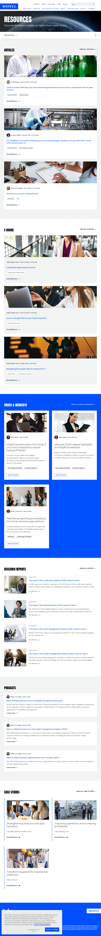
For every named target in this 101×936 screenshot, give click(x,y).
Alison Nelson (63, 437)
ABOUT (63, 8)
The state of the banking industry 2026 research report (53, 605)
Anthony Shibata (16, 135)
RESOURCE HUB (73, 8)
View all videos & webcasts (82, 404)
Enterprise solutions (31, 468)
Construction (11, 374)
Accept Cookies (52, 929)
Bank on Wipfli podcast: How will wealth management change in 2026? (37, 729)
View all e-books (87, 229)
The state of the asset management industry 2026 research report (58, 629)
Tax (18, 198)
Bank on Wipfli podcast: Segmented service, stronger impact (33, 758)
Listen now (11, 713)
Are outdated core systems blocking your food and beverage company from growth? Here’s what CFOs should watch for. (49, 142)
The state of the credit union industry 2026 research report (54, 580)
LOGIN (59, 4)
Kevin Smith (14, 437)
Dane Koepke (15, 82)
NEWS (44, 4)
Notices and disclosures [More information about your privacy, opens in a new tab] (42, 924)
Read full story (12, 101)
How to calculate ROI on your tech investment (26, 318)
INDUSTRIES (27, 8)
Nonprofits (11, 536)
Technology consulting (26, 148)
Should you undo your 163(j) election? (23, 194)
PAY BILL (65, 4)
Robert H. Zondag (15, 697)
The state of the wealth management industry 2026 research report (58, 654)
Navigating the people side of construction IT (26, 369)
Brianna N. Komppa (16, 188)
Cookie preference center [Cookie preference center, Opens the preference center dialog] (33, 930)
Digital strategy (24, 95)
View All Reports (87, 568)
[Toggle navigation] (50, 35)
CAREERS (91, 8)
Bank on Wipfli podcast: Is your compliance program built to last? (35, 701)
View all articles (87, 49)
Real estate (11, 198)
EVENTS (83, 8)
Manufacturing (12, 95)
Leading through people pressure (21, 267)
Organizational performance (16, 272)
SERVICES (36, 8)
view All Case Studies (85, 791)
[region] (32, 922)
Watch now (13, 475)
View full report (33, 591)
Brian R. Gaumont (16, 511)
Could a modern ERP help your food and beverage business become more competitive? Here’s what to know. (50, 89)
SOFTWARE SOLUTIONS (50, 8)
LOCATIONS (51, 4)
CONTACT (36, 4)
